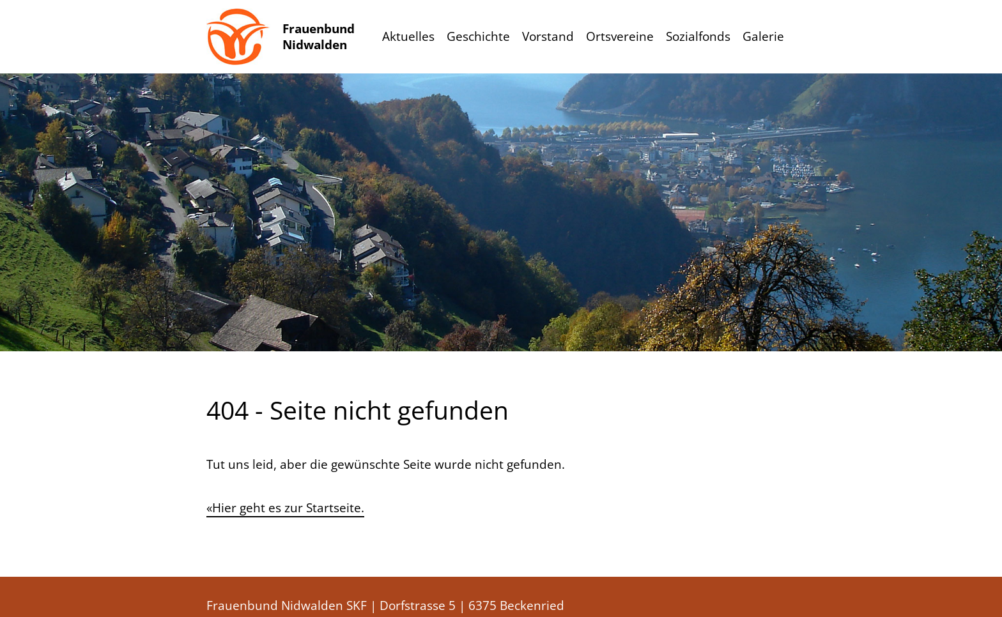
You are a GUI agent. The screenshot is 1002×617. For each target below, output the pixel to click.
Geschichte (478, 36)
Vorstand (548, 36)
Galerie (763, 36)
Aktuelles (408, 36)
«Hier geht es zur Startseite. (285, 507)
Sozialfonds (698, 36)
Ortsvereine (620, 36)
